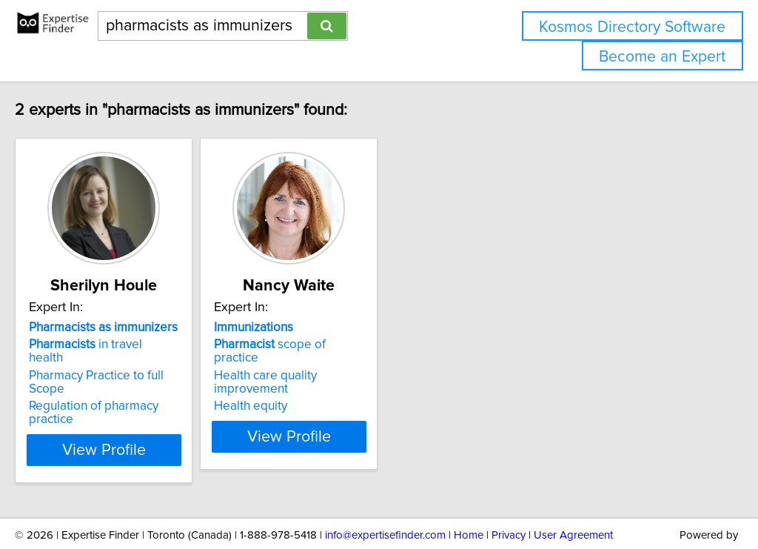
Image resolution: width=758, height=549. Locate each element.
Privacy (509, 495)
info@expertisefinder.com (385, 495)
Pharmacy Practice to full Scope (146, 362)
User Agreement (573, 495)
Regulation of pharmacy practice (148, 379)
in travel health (135, 344)
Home (468, 495)
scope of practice (361, 344)
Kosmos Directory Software (632, 27)
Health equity (318, 379)
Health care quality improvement (372, 362)
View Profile (153, 410)
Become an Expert (662, 56)
